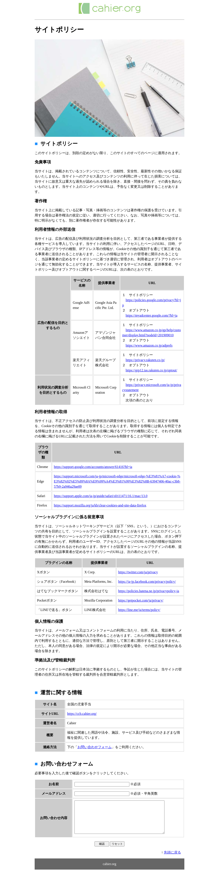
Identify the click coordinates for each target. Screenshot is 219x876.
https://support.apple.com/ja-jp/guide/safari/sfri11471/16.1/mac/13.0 (101, 496)
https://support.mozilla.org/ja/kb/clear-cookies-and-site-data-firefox (100, 505)
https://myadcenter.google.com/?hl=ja (151, 315)
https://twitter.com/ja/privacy (138, 572)
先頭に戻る (172, 859)
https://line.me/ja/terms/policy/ (139, 610)
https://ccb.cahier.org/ (82, 713)
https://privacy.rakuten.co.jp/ (145, 360)
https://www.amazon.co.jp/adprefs (149, 345)
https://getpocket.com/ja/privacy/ (140, 600)
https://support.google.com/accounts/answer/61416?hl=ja (93, 467)
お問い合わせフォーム (94, 747)
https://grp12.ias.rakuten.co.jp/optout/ (151, 370)
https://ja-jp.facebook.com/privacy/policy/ (147, 581)
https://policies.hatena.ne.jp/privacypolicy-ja (148, 591)
